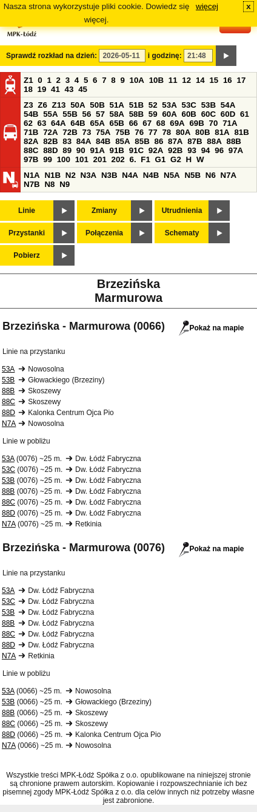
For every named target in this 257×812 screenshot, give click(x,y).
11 (173, 80)
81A (222, 132)
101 (81, 159)
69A (177, 123)
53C (189, 105)
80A (183, 132)
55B (69, 114)
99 (47, 159)
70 (213, 123)
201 (100, 159)
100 (63, 159)
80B (202, 132)
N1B (52, 175)
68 (160, 123)
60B (189, 114)
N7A (229, 175)
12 (186, 80)
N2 (70, 175)
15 (213, 80)
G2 (175, 159)
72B (69, 132)
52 (153, 105)
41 (55, 89)
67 (147, 123)
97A (236, 150)
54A (228, 105)
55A (50, 114)
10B (156, 80)
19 (42, 89)
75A (103, 132)
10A (137, 80)
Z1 (28, 80)
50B (97, 105)
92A (156, 150)
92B (175, 150)
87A (175, 141)
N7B (32, 184)
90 (80, 150)
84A (83, 141)
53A (169, 105)
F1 (145, 159)
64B (77, 123)
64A (58, 123)
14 (200, 80)
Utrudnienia (182, 210)
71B (31, 132)
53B (208, 105)
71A (229, 123)
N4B (151, 175)
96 (219, 150)
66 (133, 123)
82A (31, 141)
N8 (49, 184)
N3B (109, 175)
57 (100, 114)
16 (227, 80)
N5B (192, 175)
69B (196, 123)
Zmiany (104, 210)
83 (67, 141)
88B (233, 141)
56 (86, 114)
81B (241, 132)
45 (82, 89)
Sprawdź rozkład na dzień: (51, 55)
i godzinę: (165, 55)
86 (158, 141)
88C (31, 150)
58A (117, 114)
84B (103, 141)
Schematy (182, 233)
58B (136, 114)
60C (208, 114)
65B (117, 123)
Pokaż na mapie (211, 328)
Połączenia (104, 233)
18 (28, 89)
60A (169, 114)
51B (136, 105)
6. (133, 159)
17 (240, 80)
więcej (207, 6)
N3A (89, 175)
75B (122, 132)
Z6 (42, 105)
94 (205, 150)
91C (136, 150)
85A (122, 141)
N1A (32, 175)
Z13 (59, 105)
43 (69, 89)
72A (50, 132)
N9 (64, 184)
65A (97, 123)
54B (31, 114)
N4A (130, 175)
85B (142, 141)
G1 (160, 159)
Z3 (28, 105)
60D (228, 114)
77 (153, 132)
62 (28, 123)
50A (77, 105)
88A (214, 141)
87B (194, 141)
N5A (172, 175)
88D (50, 150)
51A (117, 105)
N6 (210, 175)
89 (67, 150)
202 (118, 159)
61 (244, 114)
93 (191, 150)
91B (117, 150)
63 (42, 123)
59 (153, 114)
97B (31, 159)
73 (86, 132)
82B (50, 141)
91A (97, 150)
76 (139, 132)
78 (166, 132)
